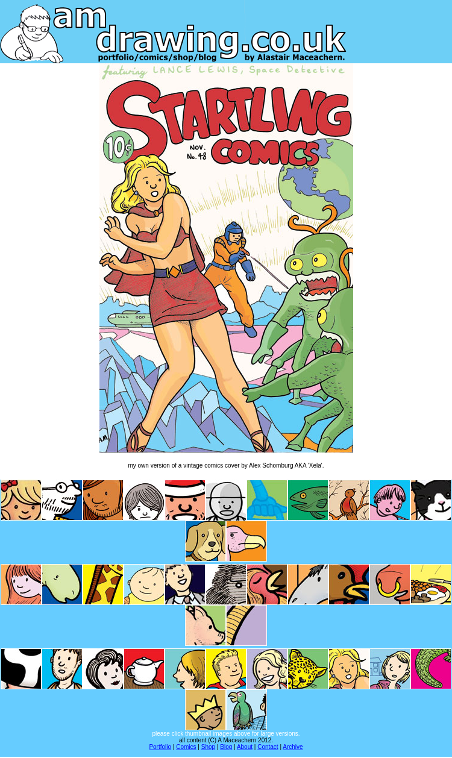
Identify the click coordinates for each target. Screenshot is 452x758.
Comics (186, 747)
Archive (293, 747)
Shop (208, 747)
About (245, 747)
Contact (267, 747)
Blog (226, 747)
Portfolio (160, 747)
